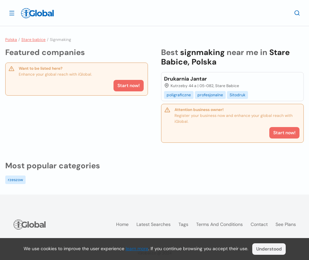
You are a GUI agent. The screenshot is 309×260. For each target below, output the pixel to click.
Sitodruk (237, 95)
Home (122, 224)
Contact (259, 224)
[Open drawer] (11, 12)
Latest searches (153, 224)
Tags (183, 224)
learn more (137, 248)
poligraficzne (179, 95)
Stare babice (33, 39)
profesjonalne (210, 95)
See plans (286, 224)
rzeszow (15, 179)
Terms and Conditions (219, 224)
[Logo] (37, 13)
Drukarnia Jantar (185, 78)
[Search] (297, 12)
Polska (11, 39)
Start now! (128, 85)
